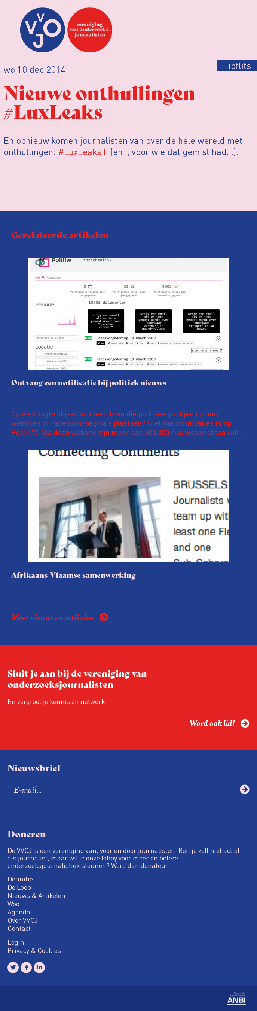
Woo (13, 903)
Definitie (20, 879)
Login (15, 942)
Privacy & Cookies (34, 950)
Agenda (18, 912)
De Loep (19, 887)
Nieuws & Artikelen (36, 895)
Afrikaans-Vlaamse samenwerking (73, 574)
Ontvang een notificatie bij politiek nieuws (88, 382)
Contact (19, 928)
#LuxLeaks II (83, 151)
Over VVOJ (22, 920)
